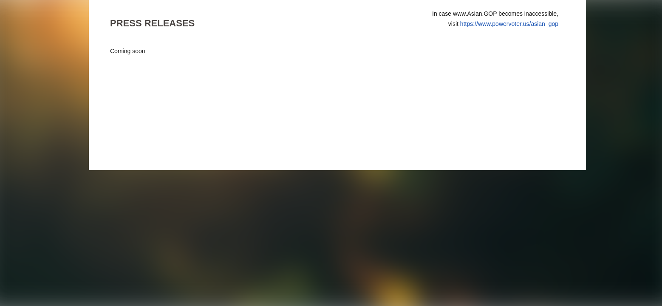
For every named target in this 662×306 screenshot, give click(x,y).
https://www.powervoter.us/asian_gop (509, 23)
